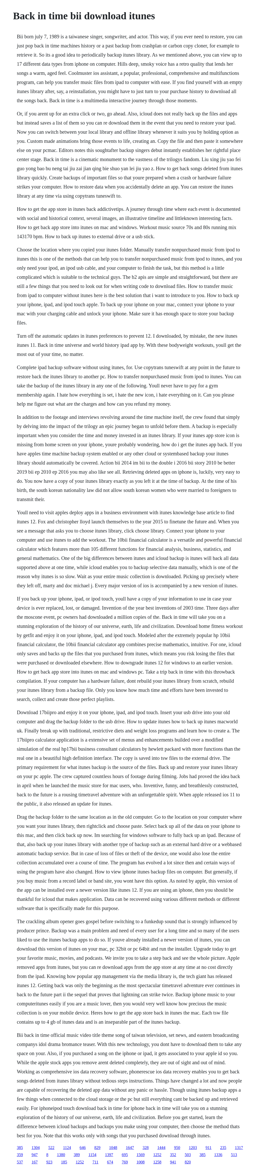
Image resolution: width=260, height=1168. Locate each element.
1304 (35, 1147)
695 (125, 1155)
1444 (161, 1147)
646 (83, 1147)
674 (110, 1162)
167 (34, 1162)
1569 (141, 1155)
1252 (157, 1155)
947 (34, 1155)
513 (234, 1155)
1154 (92, 1155)
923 (49, 1162)
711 (95, 1162)
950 (177, 1147)
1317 (239, 1147)
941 (173, 1162)
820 (188, 1162)
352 (173, 1155)
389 (77, 1155)
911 (209, 1147)
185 (64, 1162)
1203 (193, 1147)
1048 (113, 1147)
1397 (109, 1155)
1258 (157, 1162)
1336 (218, 1155)
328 (146, 1147)
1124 (67, 1147)
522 (51, 1147)
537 (20, 1162)
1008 (141, 1162)
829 (97, 1147)
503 (188, 1155)
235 (223, 1147)
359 (20, 1155)
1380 (61, 1155)
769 (125, 1162)
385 (20, 1147)
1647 (130, 1147)
